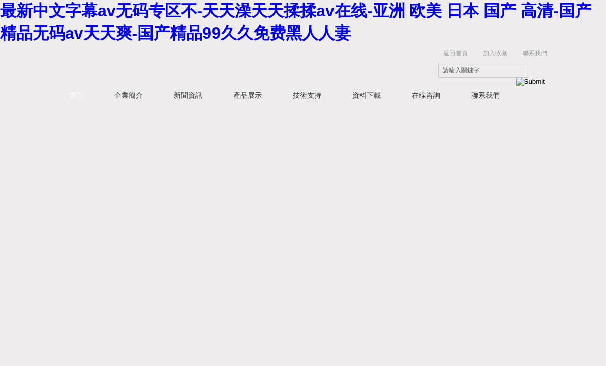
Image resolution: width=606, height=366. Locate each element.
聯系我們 (535, 53)
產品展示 (247, 95)
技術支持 (307, 95)
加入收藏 (495, 53)
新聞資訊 (188, 95)
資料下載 (366, 95)
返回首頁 (455, 53)
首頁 (76, 95)
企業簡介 (128, 95)
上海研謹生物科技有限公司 (211, 64)
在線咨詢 (426, 95)
